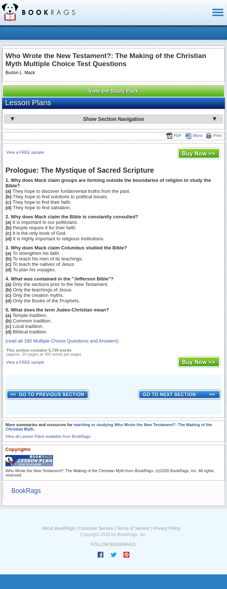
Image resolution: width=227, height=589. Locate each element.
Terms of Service (133, 528)
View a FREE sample (25, 152)
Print (214, 135)
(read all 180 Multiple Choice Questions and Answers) (61, 341)
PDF (174, 135)
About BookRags (58, 528)
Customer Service (95, 528)
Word (193, 135)
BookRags (26, 490)
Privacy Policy (166, 528)
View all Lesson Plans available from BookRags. (48, 436)
